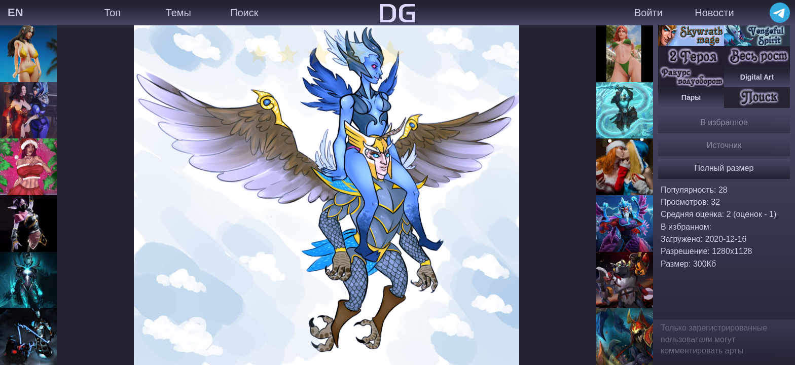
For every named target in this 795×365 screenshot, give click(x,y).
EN (15, 12)
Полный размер (724, 168)
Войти (648, 12)
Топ (112, 12)
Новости (714, 12)
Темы (178, 12)
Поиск (244, 12)
